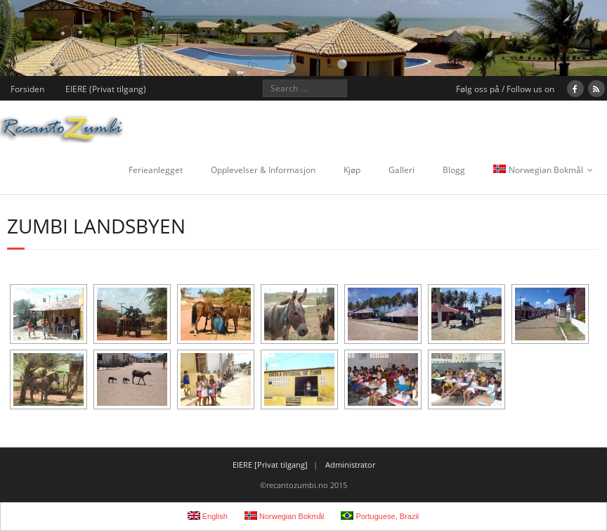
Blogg (454, 170)
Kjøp (352, 170)
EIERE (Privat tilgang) (105, 89)
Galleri (402, 170)
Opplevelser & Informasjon (263, 170)
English (208, 515)
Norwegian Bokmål (538, 170)
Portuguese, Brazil (380, 515)
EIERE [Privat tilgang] (270, 464)
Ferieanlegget (156, 170)
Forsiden (27, 89)
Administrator (350, 464)
